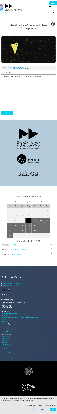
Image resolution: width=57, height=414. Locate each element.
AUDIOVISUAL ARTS (16, 67)
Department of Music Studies (10, 285)
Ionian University (7, 281)
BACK (7, 112)
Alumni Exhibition (16, 254)
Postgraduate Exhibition (18, 249)
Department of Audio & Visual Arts (12, 283)
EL (54, 6)
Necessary (38, 410)
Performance (46, 410)
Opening (13, 244)
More (2, 402)
